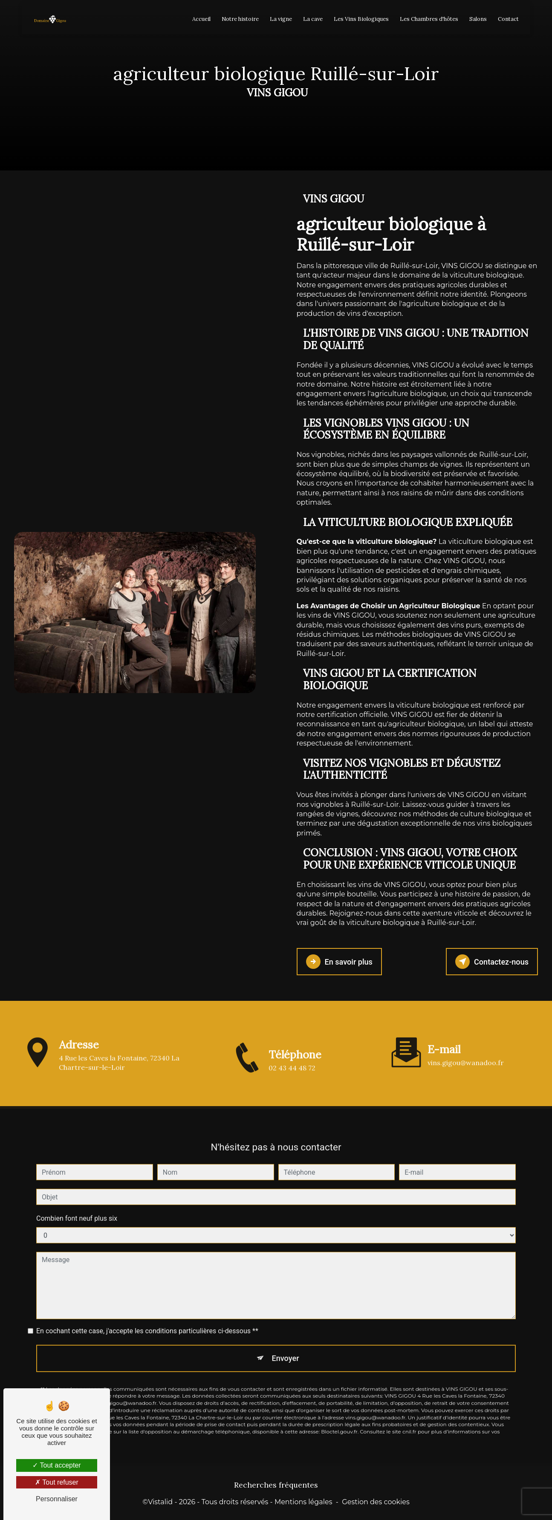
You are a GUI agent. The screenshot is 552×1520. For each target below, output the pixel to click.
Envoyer (285, 1329)
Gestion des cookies (375, 1501)
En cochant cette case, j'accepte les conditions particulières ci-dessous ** (147, 1301)
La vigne (280, 19)
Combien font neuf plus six (76, 1189)
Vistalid (160, 1501)
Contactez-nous (490, 961)
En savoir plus (341, 961)
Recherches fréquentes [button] (276, 1484)
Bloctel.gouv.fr (339, 1403)
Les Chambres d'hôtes (428, 19)
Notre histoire (238, 19)
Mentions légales (303, 1501)
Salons (477, 19)
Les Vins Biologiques (359, 19)
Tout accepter (56, 1465)
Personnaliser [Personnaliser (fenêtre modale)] (57, 1499)
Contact (507, 19)
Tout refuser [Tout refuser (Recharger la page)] (56, 1482)
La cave (311, 19)
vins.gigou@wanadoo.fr (466, 1033)
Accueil (200, 19)
